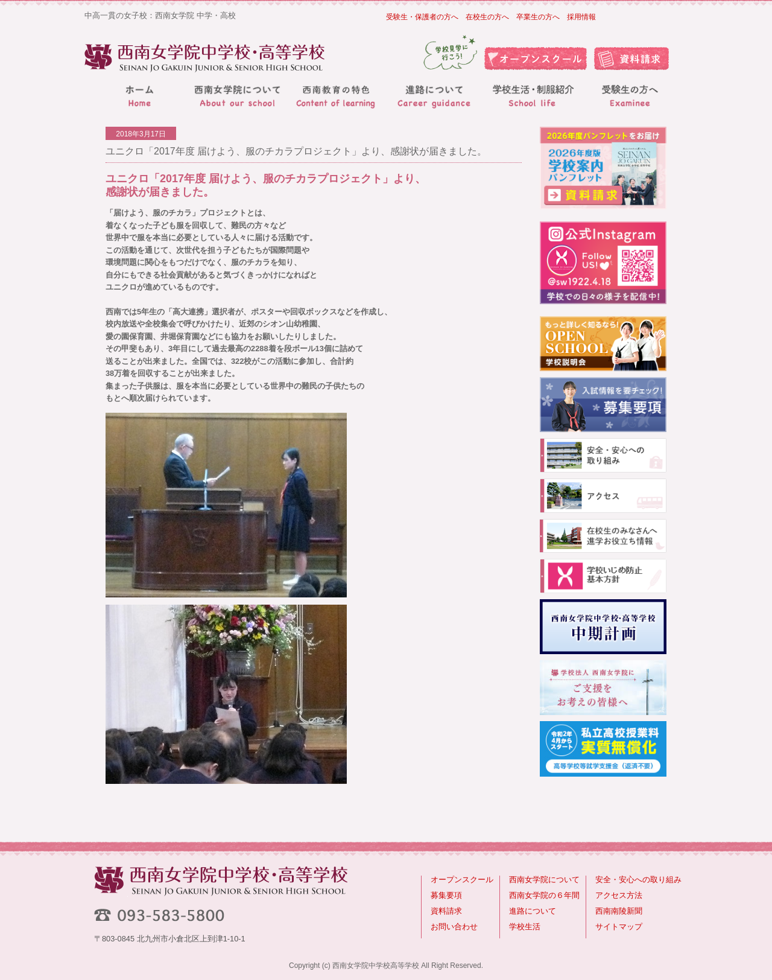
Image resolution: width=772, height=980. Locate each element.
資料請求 (446, 910)
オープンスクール (462, 879)
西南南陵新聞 (618, 910)
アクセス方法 (618, 895)
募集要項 (446, 895)
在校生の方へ (487, 17)
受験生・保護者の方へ (422, 17)
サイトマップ (618, 926)
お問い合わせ (454, 926)
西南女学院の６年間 (544, 895)
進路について (532, 910)
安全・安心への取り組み (638, 879)
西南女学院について (544, 879)
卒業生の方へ (538, 17)
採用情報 (581, 17)
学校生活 (524, 926)
